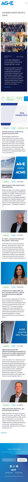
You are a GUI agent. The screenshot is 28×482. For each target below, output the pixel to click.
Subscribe (22, 460)
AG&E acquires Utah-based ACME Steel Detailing (13, 186)
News (13, 128)
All (2, 98)
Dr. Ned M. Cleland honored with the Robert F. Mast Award (13, 240)
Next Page (4, 432)
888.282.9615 (9, 473)
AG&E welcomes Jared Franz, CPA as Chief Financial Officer (13, 409)
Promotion (21, 128)
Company (19, 98)
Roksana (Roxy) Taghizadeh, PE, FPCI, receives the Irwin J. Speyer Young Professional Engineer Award (13, 293)
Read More (7, 87)
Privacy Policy (19, 473)
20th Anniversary (10, 98)
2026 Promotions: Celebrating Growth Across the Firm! (12, 132)
